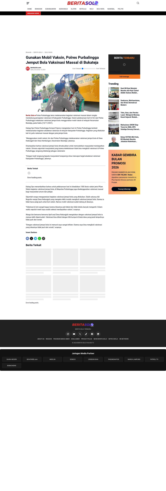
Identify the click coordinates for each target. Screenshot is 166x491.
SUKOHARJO (63, 9)
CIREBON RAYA (93, 359)
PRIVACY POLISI (86, 339)
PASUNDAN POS (113, 359)
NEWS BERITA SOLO (100, 339)
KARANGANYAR (50, 9)
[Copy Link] (43, 238)
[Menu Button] (28, 3)
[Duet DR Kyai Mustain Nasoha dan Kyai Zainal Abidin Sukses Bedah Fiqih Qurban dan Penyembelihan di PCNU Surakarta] (113, 92)
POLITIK (120, 9)
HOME (29, 9)
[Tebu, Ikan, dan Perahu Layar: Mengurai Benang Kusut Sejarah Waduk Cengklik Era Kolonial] (113, 117)
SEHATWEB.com (32, 359)
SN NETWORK (124, 339)
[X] (31, 238)
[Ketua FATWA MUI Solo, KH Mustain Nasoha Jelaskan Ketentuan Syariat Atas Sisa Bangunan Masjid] (113, 141)
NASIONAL (111, 9)
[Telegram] (35, 238)
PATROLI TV (154, 359)
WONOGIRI (38, 9)
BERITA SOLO (81, 343)
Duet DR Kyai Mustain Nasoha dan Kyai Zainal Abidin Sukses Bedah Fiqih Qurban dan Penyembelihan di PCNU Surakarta (130, 90)
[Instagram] (68, 334)
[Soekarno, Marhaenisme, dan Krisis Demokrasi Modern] (113, 104)
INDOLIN (52, 359)
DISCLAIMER (75, 339)
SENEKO (73, 359)
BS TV (92, 343)
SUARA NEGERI (12, 359)
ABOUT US (40, 339)
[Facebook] (27, 238)
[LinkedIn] (98, 334)
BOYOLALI (83, 9)
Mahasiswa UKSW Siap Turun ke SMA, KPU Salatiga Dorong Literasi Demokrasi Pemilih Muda (130, 127)
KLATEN (73, 9)
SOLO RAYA (100, 9)
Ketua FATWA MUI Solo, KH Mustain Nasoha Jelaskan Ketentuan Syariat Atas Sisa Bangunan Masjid (130, 139)
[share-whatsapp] (47, 238)
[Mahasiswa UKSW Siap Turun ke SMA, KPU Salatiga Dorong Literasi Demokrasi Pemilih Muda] (113, 129)
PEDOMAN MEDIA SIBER (61, 339)
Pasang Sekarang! (124, 189)
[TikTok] (86, 334)
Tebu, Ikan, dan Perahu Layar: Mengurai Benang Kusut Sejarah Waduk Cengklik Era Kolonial (130, 115)
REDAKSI (49, 339)
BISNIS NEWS (11, 365)
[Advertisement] (83, 33)
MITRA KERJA (113, 339)
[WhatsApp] (39, 238)
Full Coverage (124, 76)
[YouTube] (74, 334)
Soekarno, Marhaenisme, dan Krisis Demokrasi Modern (130, 102)
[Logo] (83, 324)
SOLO (91, 9)
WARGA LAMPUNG (134, 359)
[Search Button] (138, 3)
